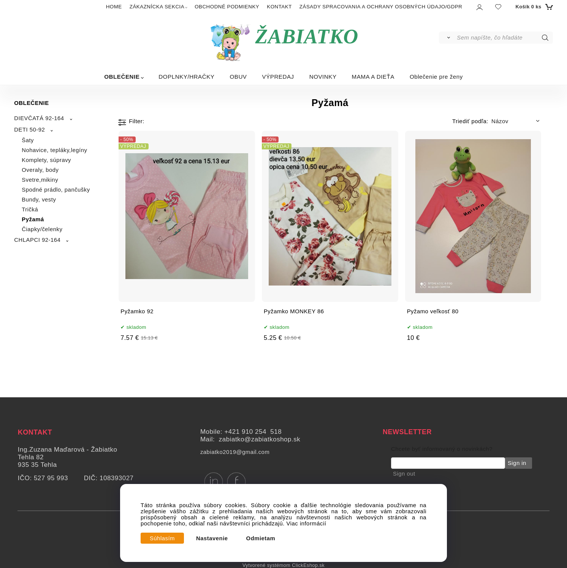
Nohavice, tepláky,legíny (54, 150)
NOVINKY (323, 76)
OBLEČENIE (121, 76)
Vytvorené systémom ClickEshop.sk (283, 565)
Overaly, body (40, 170)
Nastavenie (212, 538)
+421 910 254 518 (253, 431)
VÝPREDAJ (278, 76)
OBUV (238, 76)
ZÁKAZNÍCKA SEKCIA (157, 7)
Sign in (516, 463)
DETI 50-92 (29, 130)
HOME (114, 7)
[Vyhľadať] (447, 38)
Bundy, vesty (39, 200)
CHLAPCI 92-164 (37, 240)
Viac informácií (306, 523)
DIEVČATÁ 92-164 (39, 118)
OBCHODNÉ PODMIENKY (227, 7)
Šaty (28, 140)
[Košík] (533, 7)
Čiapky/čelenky (42, 229)
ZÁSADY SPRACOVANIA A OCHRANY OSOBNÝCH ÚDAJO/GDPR (380, 7)
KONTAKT (279, 7)
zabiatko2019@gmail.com (234, 452)
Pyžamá (33, 219)
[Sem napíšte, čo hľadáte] (504, 38)
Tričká (30, 209)
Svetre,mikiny (40, 180)
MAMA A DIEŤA (373, 76)
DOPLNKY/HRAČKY (186, 76)
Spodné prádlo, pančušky (56, 190)
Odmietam (261, 538)
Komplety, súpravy (46, 160)
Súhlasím (162, 538)
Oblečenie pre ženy (436, 76)
